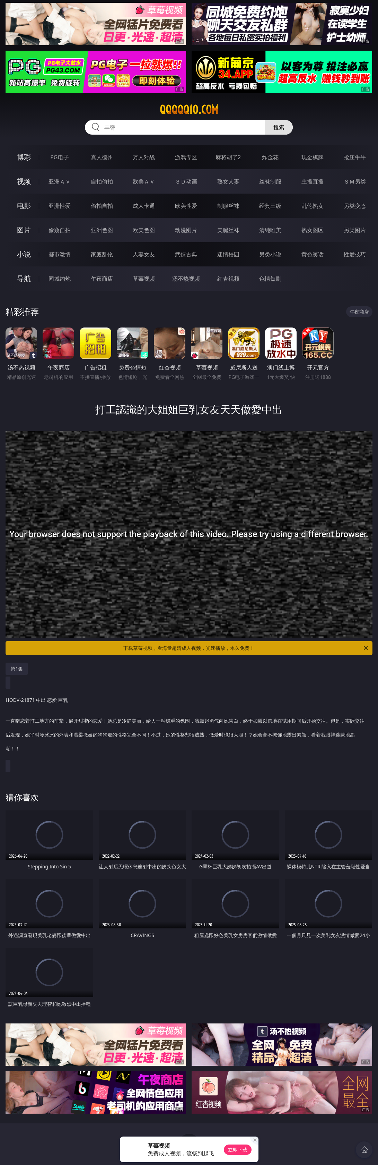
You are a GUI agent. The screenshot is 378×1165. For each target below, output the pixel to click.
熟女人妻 (228, 181)
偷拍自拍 (102, 206)
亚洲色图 (102, 230)
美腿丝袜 (228, 230)
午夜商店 (102, 278)
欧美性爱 (186, 206)
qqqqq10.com (189, 110)
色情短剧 (270, 278)
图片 (24, 230)
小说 (24, 254)
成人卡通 (144, 206)
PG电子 (59, 157)
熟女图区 (312, 230)
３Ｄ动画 (186, 181)
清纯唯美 (270, 230)
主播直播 (312, 181)
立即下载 (237, 1149)
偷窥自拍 (60, 230)
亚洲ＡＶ (60, 181)
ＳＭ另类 (355, 181)
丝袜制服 (270, 181)
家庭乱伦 (102, 254)
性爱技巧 (355, 254)
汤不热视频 (186, 278)
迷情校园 (228, 254)
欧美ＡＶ (144, 181)
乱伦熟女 (312, 206)
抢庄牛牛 (355, 157)
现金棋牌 (312, 157)
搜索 (278, 127)
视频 (24, 181)
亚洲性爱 (60, 206)
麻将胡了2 (228, 157)
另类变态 (355, 206)
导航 (24, 278)
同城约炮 (60, 278)
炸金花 (270, 157)
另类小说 (270, 254)
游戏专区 (186, 157)
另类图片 (355, 230)
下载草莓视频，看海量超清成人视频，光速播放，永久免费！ (246, 648)
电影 (24, 205)
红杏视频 (228, 278)
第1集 (16, 668)
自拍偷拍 (102, 181)
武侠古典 (186, 254)
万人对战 (144, 157)
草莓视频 (144, 278)
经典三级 (270, 206)
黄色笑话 (312, 254)
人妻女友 (144, 254)
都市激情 (60, 254)
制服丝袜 (228, 206)
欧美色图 (144, 230)
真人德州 (102, 157)
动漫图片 (186, 230)
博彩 (24, 157)
